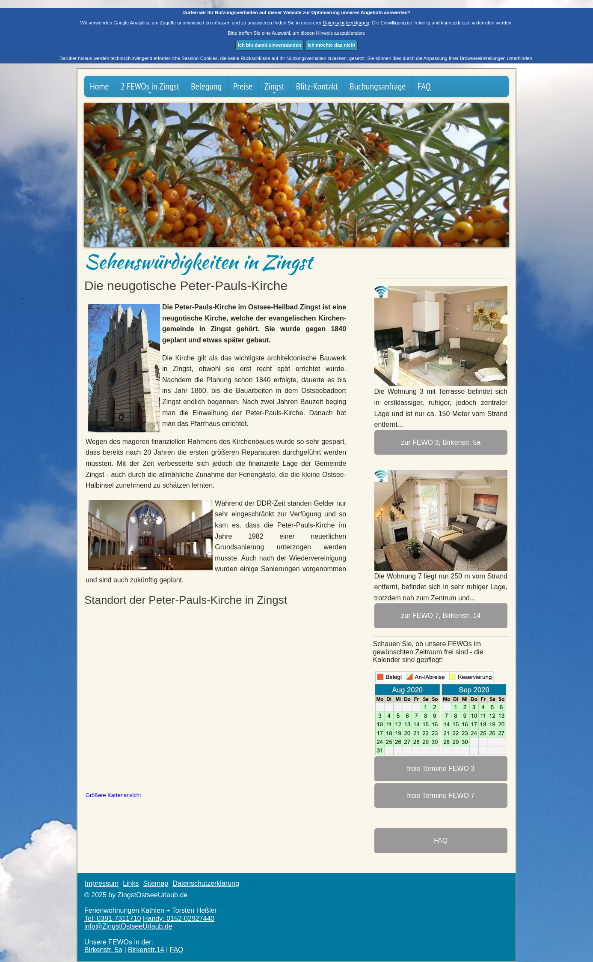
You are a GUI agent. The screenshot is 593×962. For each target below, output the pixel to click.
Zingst (274, 88)
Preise (243, 86)
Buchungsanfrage (378, 86)
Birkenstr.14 (146, 949)
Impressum (102, 883)
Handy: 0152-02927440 (178, 918)
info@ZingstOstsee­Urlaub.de (128, 926)
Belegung (206, 86)
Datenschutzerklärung (346, 22)
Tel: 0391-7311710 (112, 918)
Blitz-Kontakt (317, 86)
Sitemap (155, 883)
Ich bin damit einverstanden (269, 45)
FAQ (423, 86)
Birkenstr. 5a (103, 949)
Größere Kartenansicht (113, 795)
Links (131, 883)
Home (99, 86)
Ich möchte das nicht (331, 45)
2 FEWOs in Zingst (150, 88)
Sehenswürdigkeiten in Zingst (198, 261)
